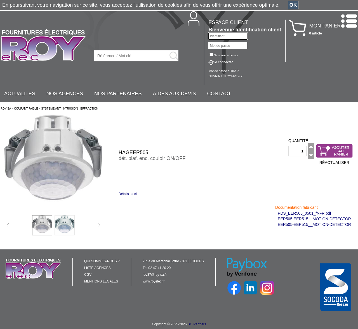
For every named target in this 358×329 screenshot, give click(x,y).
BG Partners (197, 324)
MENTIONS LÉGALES (101, 281)
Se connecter (223, 62)
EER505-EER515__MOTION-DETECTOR (314, 219)
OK (293, 5)
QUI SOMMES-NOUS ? (102, 261)
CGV (87, 275)
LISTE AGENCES (97, 268)
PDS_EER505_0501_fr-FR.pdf (304, 213)
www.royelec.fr (153, 281)
